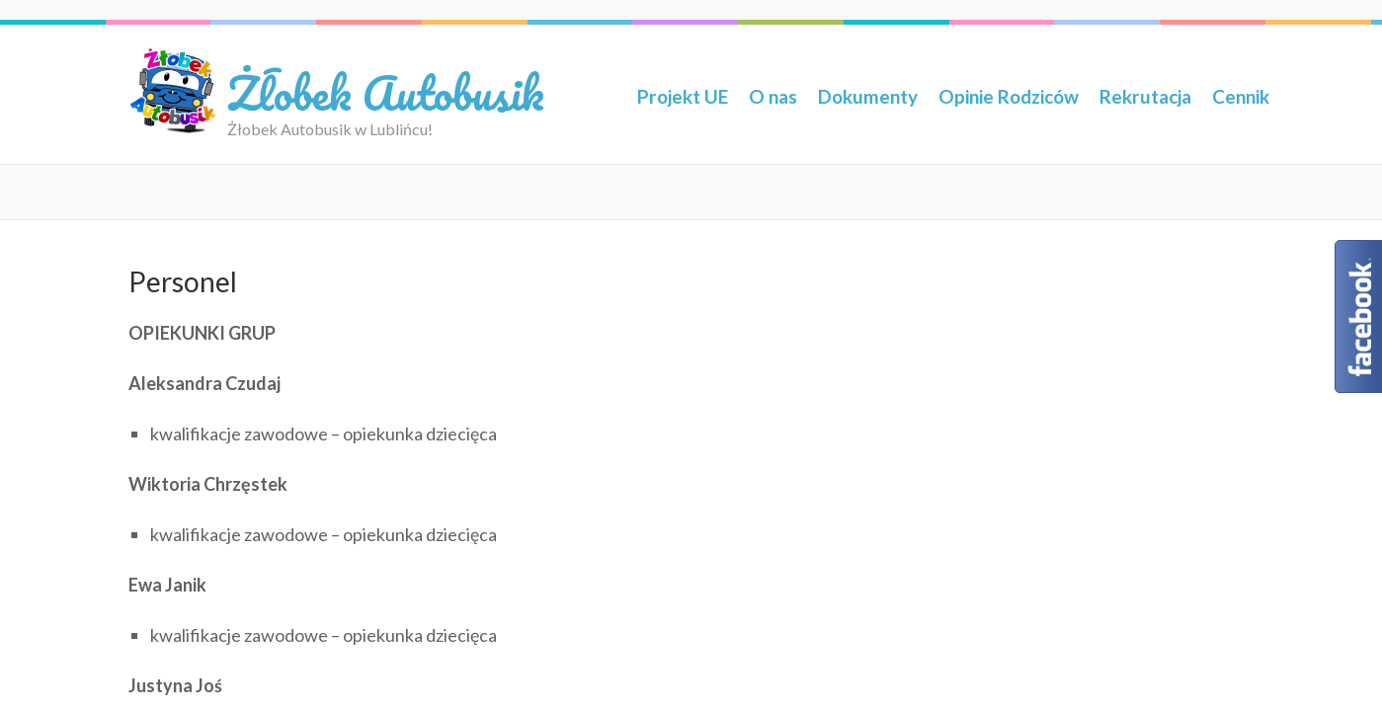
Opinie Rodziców (1008, 96)
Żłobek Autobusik (385, 92)
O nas (773, 96)
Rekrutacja (1145, 96)
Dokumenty (868, 96)
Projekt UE (682, 96)
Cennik (1240, 96)
